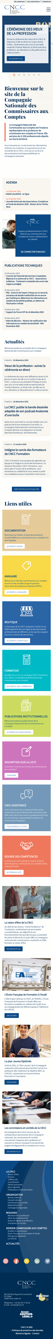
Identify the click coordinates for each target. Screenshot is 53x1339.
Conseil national (14, 1200)
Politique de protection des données (27, 1330)
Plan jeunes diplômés (17, 1236)
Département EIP (15, 1205)
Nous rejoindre (14, 1187)
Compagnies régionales (17, 1207)
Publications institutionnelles (20, 1189)
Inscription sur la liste (17, 1223)
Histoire (11, 1177)
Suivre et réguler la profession (20, 1220)
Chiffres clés (13, 1179)
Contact (35, 1333)
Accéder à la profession (17, 1231)
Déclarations (19, 2)
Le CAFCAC (12, 1238)
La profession (13, 1182)
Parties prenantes (15, 1184)
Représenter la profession (18, 1215)
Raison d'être (13, 1174)
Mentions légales (23, 1333)
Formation (46, 2)
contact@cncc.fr (17, 1305)
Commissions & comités (18, 1202)
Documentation (33, 2)
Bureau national (14, 1197)
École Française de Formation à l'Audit (24, 1233)
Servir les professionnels (18, 1218)
